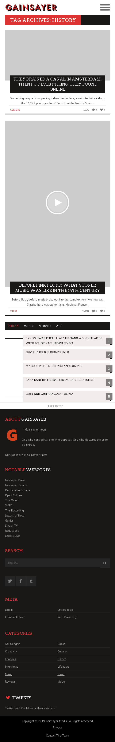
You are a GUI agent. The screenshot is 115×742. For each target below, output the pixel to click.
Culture (15, 109)
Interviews (11, 666)
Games (62, 659)
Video (13, 311)
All (59, 326)
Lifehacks (63, 666)
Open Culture (13, 495)
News (61, 674)
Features (10, 659)
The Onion (11, 500)
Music (8, 674)
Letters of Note (14, 515)
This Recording (14, 510)
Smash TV (11, 525)
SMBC (8, 505)
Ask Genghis (12, 644)
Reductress (12, 531)
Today (13, 326)
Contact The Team (57, 735)
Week (29, 326)
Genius (9, 520)
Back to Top (55, 406)
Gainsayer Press (37, 455)
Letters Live (12, 536)
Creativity (11, 651)
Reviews (10, 681)
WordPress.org (67, 617)
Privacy (57, 727)
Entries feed (65, 610)
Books (61, 644)
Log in (9, 610)
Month (45, 326)
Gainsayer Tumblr (16, 485)
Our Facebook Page (17, 490)
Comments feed (15, 617)
